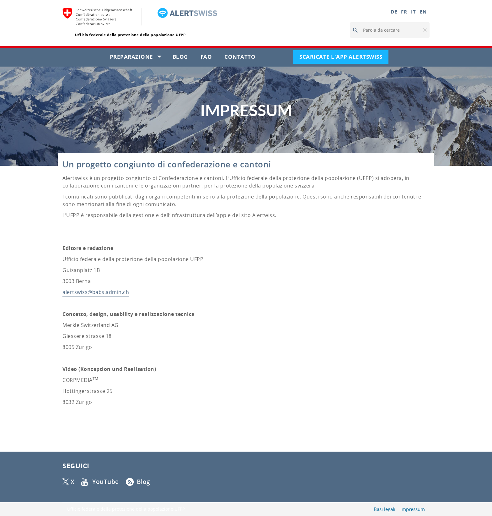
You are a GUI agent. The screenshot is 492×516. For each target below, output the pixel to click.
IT (413, 11)
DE (394, 11)
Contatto (243, 58)
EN (423, 11)
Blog (183, 58)
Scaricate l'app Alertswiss (343, 58)
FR (404, 11)
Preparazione (138, 58)
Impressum (412, 509)
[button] (424, 30)
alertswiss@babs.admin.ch (95, 292)
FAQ (209, 58)
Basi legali (384, 509)
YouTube (106, 482)
